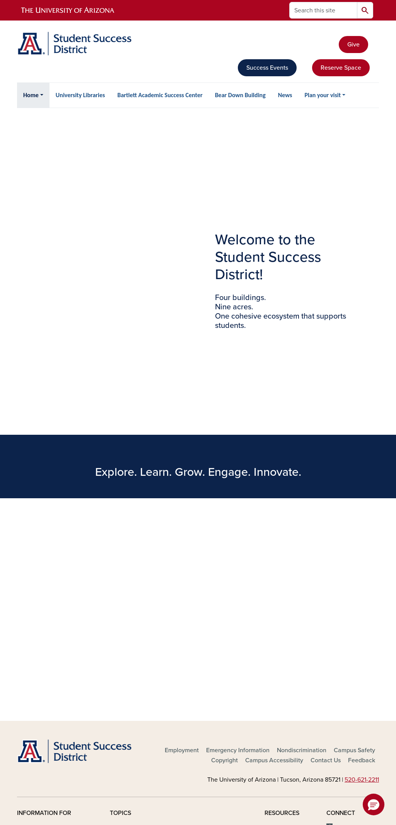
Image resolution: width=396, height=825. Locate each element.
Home (31, 95)
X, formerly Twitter (345, 631)
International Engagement (203, 631)
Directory (277, 615)
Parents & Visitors (41, 664)
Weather (276, 677)
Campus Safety (354, 538)
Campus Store (129, 664)
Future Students (38, 615)
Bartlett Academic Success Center (159, 95)
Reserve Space (341, 68)
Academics (125, 627)
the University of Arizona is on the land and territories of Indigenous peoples (198, 737)
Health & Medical (209, 648)
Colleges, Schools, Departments (135, 681)
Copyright (224, 548)
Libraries (197, 660)
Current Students (40, 627)
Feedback (361, 548)
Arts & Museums (132, 639)
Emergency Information (238, 538)
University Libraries (80, 95)
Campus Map (282, 639)
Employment (182, 538)
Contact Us (326, 548)
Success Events (267, 68)
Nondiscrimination (301, 538)
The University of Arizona (259, 796)
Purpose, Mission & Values (211, 689)
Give (353, 44)
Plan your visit (322, 95)
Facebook (348, 615)
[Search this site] (323, 10)
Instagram (348, 648)
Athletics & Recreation (140, 652)
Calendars (278, 627)
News (285, 95)
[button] (373, 804)
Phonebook (280, 664)
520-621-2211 (362, 567)
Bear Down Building (240, 95)
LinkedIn (346, 660)
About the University (138, 615)
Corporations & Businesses (53, 677)
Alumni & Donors (40, 652)
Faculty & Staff (36, 639)
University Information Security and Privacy (198, 786)
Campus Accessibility (274, 548)
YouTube (346, 673)
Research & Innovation (216, 673)
